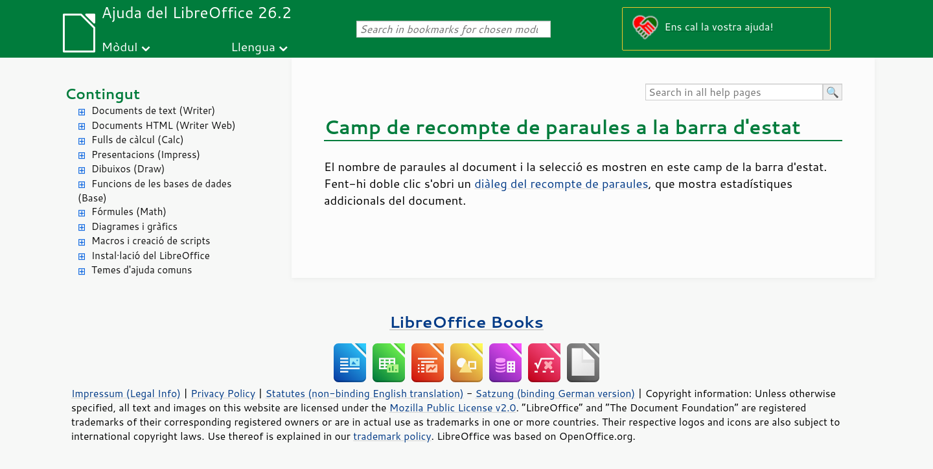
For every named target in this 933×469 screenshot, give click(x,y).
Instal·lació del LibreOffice (150, 255)
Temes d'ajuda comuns (141, 270)
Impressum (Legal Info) (126, 393)
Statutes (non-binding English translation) (364, 393)
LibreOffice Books (466, 321)
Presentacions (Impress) (145, 154)
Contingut (102, 94)
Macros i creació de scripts (151, 240)
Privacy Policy (222, 393)
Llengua (253, 46)
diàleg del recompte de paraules (561, 183)
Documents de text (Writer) (153, 110)
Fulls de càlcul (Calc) (137, 139)
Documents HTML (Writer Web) (163, 125)
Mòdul (120, 46)
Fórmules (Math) (129, 211)
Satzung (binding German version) (556, 393)
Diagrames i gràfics (134, 226)
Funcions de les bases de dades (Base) (154, 191)
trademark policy (392, 436)
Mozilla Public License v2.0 (452, 407)
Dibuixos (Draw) (128, 169)
